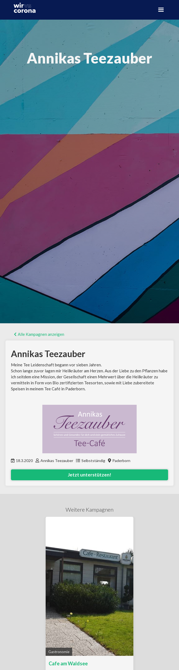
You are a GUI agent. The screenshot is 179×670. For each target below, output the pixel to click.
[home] (23, 8)
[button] (161, 10)
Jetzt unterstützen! (89, 475)
